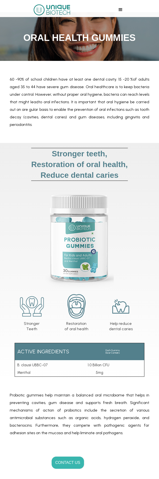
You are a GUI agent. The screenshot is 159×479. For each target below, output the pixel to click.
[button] (120, 9)
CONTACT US (67, 462)
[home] (50, 9)
